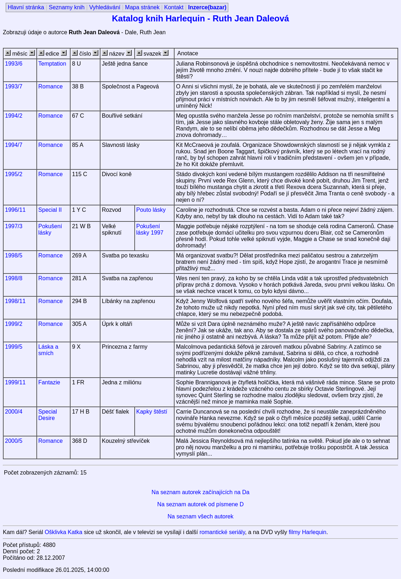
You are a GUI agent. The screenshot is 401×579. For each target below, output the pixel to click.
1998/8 (13, 278)
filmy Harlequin (308, 532)
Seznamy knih (67, 7)
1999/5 (13, 347)
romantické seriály (222, 532)
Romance (50, 86)
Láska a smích (48, 350)
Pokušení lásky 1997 (150, 229)
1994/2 (13, 116)
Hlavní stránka (26, 7)
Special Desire (47, 415)
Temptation (52, 64)
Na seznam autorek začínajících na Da (201, 492)
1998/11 (15, 301)
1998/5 (13, 255)
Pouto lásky (151, 210)
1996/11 (15, 210)
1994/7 (13, 145)
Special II (50, 210)
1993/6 (13, 64)
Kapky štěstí (151, 412)
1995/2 (13, 174)
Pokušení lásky (50, 229)
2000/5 (13, 441)
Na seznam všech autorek (201, 516)
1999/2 (13, 324)
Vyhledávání (104, 7)
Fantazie (49, 382)
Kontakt (173, 7)
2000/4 (13, 412)
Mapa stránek (142, 7)
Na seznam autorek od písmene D (200, 504)
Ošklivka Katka (63, 532)
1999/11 (15, 382)
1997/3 (13, 226)
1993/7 (13, 86)
